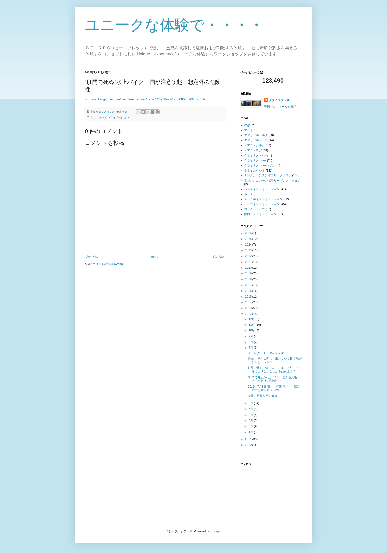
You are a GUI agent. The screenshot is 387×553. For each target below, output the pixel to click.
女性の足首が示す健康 (262, 396)
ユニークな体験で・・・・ (174, 25)
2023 (248, 250)
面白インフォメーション (260, 214)
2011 (248, 439)
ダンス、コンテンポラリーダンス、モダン (272, 180)
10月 (252, 330)
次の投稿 (92, 257)
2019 (248, 273)
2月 (251, 426)
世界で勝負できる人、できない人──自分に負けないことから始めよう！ (273, 369)
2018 (248, 279)
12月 (252, 319)
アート (248, 130)
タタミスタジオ (279, 100)
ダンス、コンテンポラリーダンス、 (267, 175)
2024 (248, 244)
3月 (251, 420)
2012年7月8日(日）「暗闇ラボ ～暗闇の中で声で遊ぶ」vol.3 (274, 388)
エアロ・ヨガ (253, 150)
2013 (248, 308)
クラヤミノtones (255, 160)
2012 (248, 314)
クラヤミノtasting (256, 155)
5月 (251, 409)
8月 (251, 342)
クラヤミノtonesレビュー (261, 165)
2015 (248, 296)
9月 (251, 336)
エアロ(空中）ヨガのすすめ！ (267, 353)
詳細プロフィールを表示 (280, 106)
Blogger (216, 531)
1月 (251, 432)
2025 (248, 239)
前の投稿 (218, 257)
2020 (248, 267)
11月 (252, 324)
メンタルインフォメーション (263, 199)
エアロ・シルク (254, 145)
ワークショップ (254, 209)
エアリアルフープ (256, 140)
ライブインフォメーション (262, 204)
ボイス (248, 194)
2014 (248, 302)
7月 (251, 347)
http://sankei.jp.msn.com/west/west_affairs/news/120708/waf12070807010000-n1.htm (146, 99)
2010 (248, 445)
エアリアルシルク (256, 135)
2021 (248, 262)
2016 (248, 291)
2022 (248, 256)
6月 (251, 403)
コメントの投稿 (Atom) (108, 264)
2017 (248, 285)
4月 (251, 415)
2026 (248, 233)
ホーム (155, 257)
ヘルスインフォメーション (113, 117)
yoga (247, 125)
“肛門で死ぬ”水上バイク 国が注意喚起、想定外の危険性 (272, 379)
